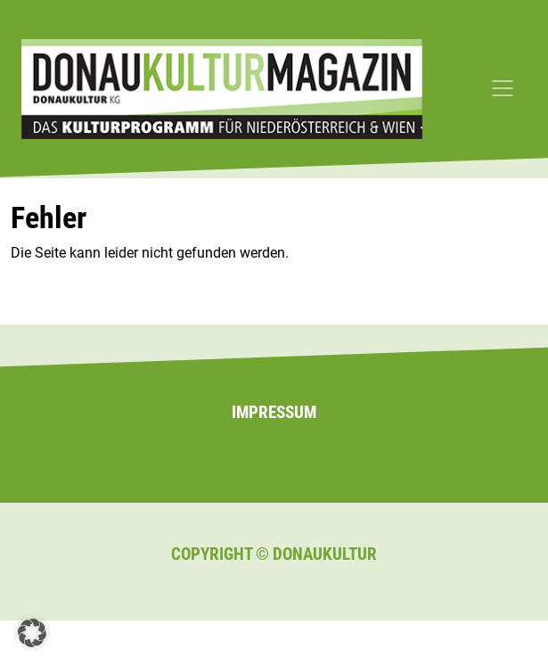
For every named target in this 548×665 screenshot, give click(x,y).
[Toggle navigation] (502, 88)
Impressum (274, 412)
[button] (32, 633)
